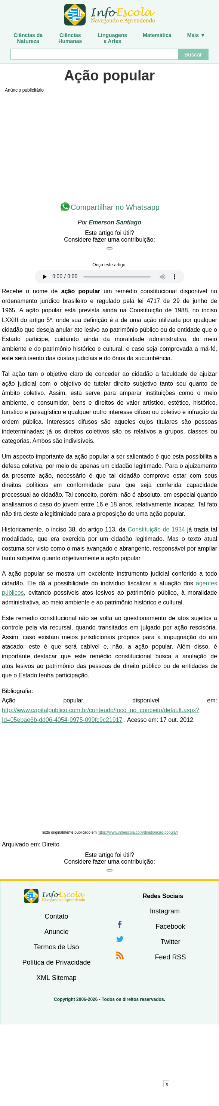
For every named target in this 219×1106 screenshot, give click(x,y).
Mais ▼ (196, 35)
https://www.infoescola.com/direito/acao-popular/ (138, 832)
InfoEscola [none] (54, 896)
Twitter (170, 942)
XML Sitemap (56, 977)
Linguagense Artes (112, 38)
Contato (56, 916)
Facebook (170, 926)
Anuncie (56, 931)
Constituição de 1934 (156, 529)
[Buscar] (94, 54)
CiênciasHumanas (70, 38)
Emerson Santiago (115, 222)
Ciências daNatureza (28, 38)
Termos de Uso (56, 947)
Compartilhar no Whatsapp (115, 207)
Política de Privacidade (56, 962)
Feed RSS (170, 957)
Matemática (157, 35)
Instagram (165, 911)
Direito (50, 844)
